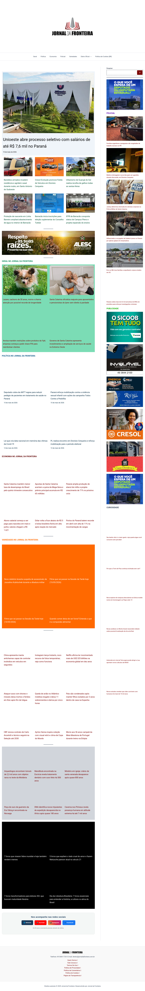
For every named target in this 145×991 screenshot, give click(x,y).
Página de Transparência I (72, 975)
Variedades (72, 56)
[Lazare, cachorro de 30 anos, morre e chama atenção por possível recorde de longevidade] (25, 280)
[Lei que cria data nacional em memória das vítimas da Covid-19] (26, 422)
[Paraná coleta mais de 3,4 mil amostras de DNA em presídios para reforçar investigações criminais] (124, 287)
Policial (62, 56)
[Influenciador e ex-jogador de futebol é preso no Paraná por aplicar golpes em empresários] (124, 223)
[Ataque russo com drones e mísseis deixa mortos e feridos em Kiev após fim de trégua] (18, 680)
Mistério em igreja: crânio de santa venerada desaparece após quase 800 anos (77, 774)
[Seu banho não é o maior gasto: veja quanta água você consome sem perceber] (124, 522)
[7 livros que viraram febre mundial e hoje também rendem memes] (25, 838)
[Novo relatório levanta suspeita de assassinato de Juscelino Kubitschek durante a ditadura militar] (25, 561)
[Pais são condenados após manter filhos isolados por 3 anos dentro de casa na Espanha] (80, 680)
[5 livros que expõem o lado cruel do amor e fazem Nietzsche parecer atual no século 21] (71, 838)
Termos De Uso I (72, 965)
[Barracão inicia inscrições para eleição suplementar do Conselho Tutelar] (49, 203)
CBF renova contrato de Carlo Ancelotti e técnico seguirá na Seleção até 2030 (16, 735)
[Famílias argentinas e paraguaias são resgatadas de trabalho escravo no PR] (124, 128)
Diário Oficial (84, 56)
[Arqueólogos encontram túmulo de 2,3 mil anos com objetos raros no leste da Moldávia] (18, 758)
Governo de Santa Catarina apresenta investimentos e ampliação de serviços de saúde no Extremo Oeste (70, 343)
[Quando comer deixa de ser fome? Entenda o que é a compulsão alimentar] (71, 600)
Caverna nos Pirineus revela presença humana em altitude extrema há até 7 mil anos (77, 810)
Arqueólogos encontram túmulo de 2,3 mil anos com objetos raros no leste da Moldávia (17, 774)
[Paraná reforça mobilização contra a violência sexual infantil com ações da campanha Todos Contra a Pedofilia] (73, 374)
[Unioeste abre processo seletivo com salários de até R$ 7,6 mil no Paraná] (48, 102)
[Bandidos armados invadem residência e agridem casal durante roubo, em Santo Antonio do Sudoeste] (18, 166)
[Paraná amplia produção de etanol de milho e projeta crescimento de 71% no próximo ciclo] (80, 470)
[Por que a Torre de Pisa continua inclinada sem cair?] (124, 554)
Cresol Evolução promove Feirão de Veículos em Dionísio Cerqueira (49, 183)
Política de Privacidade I (72, 968)
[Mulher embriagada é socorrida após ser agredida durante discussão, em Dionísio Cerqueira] (124, 160)
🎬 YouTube (40, 922)
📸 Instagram (55, 922)
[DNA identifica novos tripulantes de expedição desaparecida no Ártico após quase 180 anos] (48, 794)
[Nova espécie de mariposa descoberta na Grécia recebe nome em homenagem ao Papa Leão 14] (124, 583)
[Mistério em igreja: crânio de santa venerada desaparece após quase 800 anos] (78, 758)
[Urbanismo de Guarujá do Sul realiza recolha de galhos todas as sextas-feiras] (80, 166)
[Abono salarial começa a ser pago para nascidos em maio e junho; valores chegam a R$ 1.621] (18, 507)
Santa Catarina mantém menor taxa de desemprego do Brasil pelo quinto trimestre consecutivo (18, 487)
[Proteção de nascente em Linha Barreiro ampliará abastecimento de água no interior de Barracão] (18, 203)
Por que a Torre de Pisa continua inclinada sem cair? (124, 568)
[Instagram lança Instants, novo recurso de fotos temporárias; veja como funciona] (49, 642)
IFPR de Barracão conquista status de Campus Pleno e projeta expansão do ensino (78, 219)
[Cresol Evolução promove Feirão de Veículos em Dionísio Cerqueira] (49, 166)
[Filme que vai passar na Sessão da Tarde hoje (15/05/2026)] (71, 561)
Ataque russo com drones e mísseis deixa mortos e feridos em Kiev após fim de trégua (17, 697)
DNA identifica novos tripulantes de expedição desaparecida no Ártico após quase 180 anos (48, 810)
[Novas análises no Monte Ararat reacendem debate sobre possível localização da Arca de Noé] (124, 614)
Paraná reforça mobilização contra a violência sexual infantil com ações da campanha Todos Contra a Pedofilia (70, 395)
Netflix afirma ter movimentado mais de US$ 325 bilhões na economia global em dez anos (79, 658)
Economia (53, 56)
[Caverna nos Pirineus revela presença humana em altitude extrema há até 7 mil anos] (78, 794)
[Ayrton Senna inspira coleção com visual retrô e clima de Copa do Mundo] (49, 718)
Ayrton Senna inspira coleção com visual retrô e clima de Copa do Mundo (49, 735)
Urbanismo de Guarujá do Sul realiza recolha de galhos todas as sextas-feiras (79, 183)
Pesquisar (109, 68)
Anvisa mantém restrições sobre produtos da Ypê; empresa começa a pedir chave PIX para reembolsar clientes (24, 343)
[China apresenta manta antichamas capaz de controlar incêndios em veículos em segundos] (18, 642)
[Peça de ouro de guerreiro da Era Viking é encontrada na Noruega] (18, 794)
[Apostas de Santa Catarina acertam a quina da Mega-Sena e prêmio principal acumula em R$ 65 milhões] (49, 470)
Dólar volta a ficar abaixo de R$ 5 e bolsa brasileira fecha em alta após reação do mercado (49, 523)
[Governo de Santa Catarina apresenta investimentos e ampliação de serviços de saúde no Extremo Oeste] (72, 321)
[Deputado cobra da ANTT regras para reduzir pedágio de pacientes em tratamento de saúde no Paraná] (26, 374)
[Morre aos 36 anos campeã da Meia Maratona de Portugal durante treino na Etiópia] (80, 718)
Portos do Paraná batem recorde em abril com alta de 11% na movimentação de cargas (80, 523)
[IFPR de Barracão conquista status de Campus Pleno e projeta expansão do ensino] (80, 203)
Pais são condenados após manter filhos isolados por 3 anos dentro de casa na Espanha (80, 697)
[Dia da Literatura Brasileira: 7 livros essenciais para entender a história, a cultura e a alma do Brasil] (71, 878)
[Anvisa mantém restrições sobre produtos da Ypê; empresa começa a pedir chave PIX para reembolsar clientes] (25, 321)
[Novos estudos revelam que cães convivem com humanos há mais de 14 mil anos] (124, 677)
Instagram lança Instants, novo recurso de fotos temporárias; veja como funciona (48, 658)
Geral (37, 56)
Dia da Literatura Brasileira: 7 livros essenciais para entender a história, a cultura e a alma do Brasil (69, 899)
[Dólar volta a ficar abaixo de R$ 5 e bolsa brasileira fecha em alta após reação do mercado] (49, 507)
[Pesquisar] (139, 72)
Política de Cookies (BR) (101, 56)
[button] (89, 56)
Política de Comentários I (72, 970)
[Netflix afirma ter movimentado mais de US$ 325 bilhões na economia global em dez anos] (80, 642)
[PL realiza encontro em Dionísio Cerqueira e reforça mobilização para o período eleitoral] (73, 422)
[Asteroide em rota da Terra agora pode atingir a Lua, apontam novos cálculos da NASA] (124, 645)
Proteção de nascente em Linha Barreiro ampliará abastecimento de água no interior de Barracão (18, 219)
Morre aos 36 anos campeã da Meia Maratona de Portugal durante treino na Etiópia (79, 735)
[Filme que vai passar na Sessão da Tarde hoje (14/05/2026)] (25, 600)
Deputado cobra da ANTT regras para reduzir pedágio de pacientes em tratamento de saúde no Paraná (25, 395)
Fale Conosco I (72, 963)
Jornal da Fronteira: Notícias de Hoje (48, 68)
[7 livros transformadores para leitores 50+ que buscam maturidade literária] (25, 878)
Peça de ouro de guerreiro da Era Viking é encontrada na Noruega (16, 810)
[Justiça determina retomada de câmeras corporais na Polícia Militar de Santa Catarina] (124, 192)
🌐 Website (26, 922)
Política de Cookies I (72, 973)
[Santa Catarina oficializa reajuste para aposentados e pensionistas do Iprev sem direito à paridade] (72, 280)
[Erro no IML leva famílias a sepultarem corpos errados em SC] (124, 255)
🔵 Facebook (69, 922)
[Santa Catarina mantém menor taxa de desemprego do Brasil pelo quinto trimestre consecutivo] (18, 470)
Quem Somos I (72, 960)
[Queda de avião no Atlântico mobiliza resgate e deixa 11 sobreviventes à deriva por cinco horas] (49, 680)
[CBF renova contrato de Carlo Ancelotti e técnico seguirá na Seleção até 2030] (18, 718)
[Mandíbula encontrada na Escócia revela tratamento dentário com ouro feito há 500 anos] (48, 758)
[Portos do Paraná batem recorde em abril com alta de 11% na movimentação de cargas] (80, 507)
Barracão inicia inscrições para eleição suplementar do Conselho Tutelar (49, 219)
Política (44, 56)
